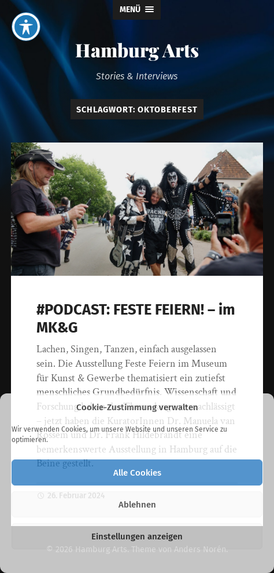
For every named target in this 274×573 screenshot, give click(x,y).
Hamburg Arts (137, 49)
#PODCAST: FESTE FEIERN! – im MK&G (135, 319)
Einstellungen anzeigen (137, 536)
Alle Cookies (137, 473)
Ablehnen (137, 504)
